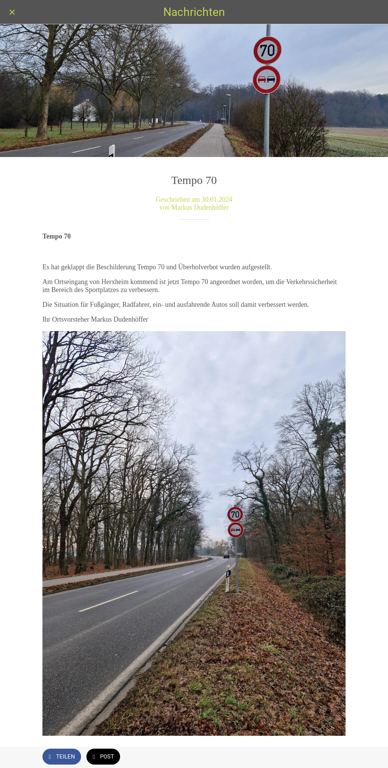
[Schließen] (12, 12)
